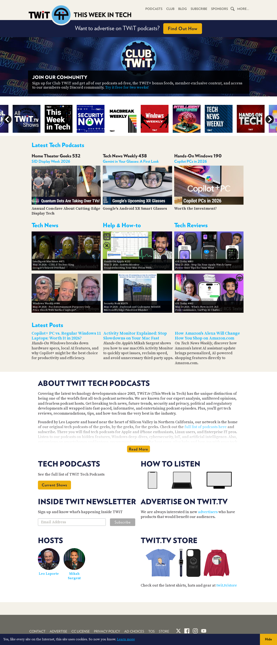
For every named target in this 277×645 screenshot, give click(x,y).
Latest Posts (47, 325)
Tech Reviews (191, 225)
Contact (37, 631)
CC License (80, 631)
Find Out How (182, 28)
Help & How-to (122, 225)
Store (164, 631)
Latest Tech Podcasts (58, 145)
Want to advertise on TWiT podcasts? (138, 28)
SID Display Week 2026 (51, 161)
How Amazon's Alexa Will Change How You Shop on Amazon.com (207, 336)
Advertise (58, 631)
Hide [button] (268, 639)
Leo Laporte (49, 574)
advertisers (208, 512)
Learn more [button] (126, 639)
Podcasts (153, 9)
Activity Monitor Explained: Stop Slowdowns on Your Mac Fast (135, 336)
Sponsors (219, 9)
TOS (151, 631)
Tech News (45, 225)
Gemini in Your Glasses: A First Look (131, 161)
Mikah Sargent (74, 576)
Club (170, 9)
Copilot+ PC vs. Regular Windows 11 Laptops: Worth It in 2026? (66, 336)
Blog (182, 9)
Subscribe (199, 9)
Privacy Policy (107, 631)
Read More (138, 449)
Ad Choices (134, 631)
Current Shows (54, 485)
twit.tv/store (226, 585)
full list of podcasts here (206, 427)
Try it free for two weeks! (127, 87)
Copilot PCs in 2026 (190, 161)
